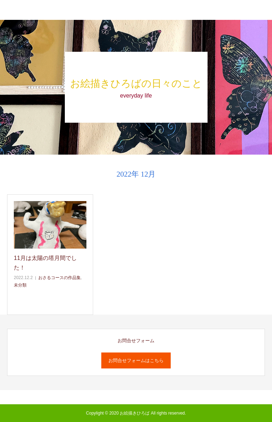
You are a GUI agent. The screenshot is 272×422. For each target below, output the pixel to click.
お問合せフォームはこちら (136, 360)
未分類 (20, 285)
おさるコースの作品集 (59, 277)
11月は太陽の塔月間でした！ (45, 263)
